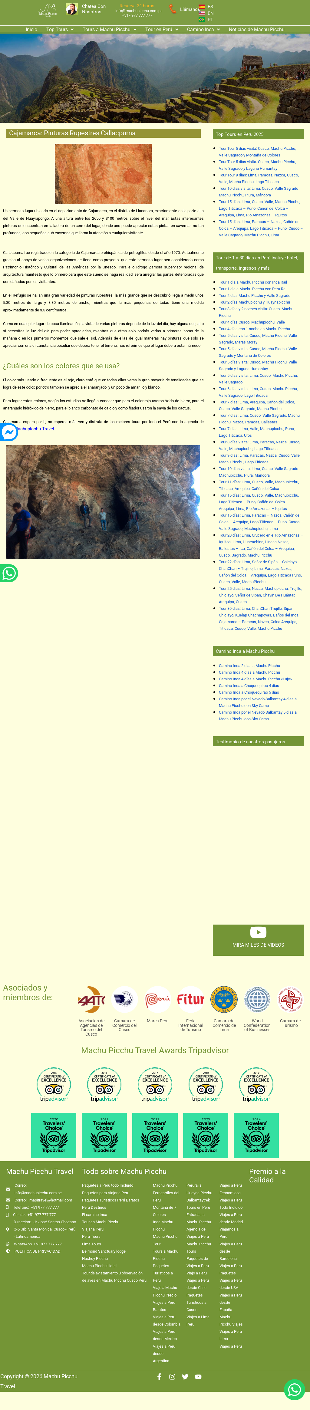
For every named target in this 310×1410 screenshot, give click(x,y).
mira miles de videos (258, 945)
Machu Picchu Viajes (231, 1320)
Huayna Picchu (199, 1193)
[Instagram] (172, 1376)
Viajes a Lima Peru (197, 1320)
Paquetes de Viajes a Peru (197, 1262)
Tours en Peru (198, 1207)
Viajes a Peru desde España (230, 1302)
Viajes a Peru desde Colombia (166, 1320)
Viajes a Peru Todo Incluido (230, 1204)
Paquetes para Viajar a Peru (105, 1193)
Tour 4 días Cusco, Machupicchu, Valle (252, 322)
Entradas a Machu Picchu (198, 1218)
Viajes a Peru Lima (230, 1335)
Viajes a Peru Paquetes (230, 1269)
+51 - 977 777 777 (137, 15)
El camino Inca (94, 1214)
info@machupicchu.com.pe (139, 10)
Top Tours (60, 29)
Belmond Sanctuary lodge (104, 1251)
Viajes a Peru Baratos (164, 1306)
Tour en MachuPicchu (100, 1222)
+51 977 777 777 (45, 1207)
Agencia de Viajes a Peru (197, 1233)
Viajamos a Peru (229, 1233)
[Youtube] (198, 1376)
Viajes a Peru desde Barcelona (230, 1251)
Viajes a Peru (230, 1346)
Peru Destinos (94, 1207)
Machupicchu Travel (34, 429)
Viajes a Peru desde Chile (197, 1284)
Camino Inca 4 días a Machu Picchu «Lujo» (255, 679)
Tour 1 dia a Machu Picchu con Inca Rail (253, 282)
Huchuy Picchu (95, 1258)
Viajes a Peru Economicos (230, 1189)
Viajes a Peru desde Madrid (231, 1218)
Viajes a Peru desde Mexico (165, 1335)
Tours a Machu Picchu (109, 29)
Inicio (31, 29)
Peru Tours (91, 1236)
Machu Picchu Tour (165, 1240)
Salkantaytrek (198, 1200)
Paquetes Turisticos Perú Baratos (110, 1200)
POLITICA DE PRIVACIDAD (38, 1251)
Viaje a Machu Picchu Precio (165, 1291)
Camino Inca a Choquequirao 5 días (249, 692)
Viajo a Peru (196, 1273)
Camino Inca (203, 29)
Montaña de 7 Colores (164, 1211)
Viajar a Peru (93, 1229)
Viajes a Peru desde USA (230, 1284)
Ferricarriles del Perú (166, 1196)
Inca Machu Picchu (163, 1225)
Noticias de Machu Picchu (257, 29)
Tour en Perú (161, 29)
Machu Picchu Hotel (99, 1266)
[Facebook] (159, 1376)
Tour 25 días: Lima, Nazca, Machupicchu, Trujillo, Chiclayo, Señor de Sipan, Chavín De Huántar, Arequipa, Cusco (260, 595)
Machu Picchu (165, 1185)
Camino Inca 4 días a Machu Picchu (249, 672)
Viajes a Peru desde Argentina (164, 1353)
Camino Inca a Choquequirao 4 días (249, 685)
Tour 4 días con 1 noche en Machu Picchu (254, 329)
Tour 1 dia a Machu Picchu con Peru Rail (253, 289)
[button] (60, 30)
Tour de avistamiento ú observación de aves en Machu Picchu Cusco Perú (114, 1277)
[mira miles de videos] (258, 932)
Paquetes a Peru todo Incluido (107, 1185)
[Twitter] (185, 1376)
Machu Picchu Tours (198, 1248)
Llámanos (190, 9)
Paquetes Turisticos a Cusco (196, 1302)
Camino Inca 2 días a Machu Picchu (249, 665)
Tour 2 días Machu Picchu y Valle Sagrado (254, 295)
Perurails (194, 1185)
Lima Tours (91, 1244)
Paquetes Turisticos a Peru (163, 1273)
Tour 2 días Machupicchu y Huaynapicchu (254, 302)
